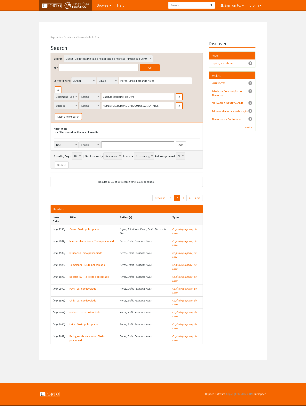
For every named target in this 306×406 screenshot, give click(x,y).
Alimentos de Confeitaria (226, 119)
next (197, 198)
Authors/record (165, 156)
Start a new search (68, 116)
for (56, 67)
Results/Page (62, 156)
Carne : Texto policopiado (84, 229)
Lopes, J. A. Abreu (222, 63)
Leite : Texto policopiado (83, 324)
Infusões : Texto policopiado (85, 253)
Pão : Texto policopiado (82, 288)
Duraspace (260, 394)
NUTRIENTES (219, 83)
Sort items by (94, 156)
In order (128, 156)
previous (160, 198)
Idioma (255, 5)
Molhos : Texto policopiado (85, 312)
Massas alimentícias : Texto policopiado (92, 241)
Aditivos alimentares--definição (230, 111)
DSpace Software (215, 394)
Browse (104, 5)
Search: (58, 58)
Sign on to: (234, 5)
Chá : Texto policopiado (82, 300)
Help (121, 5)
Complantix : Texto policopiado (87, 265)
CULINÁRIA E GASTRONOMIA (227, 103)
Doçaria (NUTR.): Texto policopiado (89, 276)
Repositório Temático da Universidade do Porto (76, 37)
